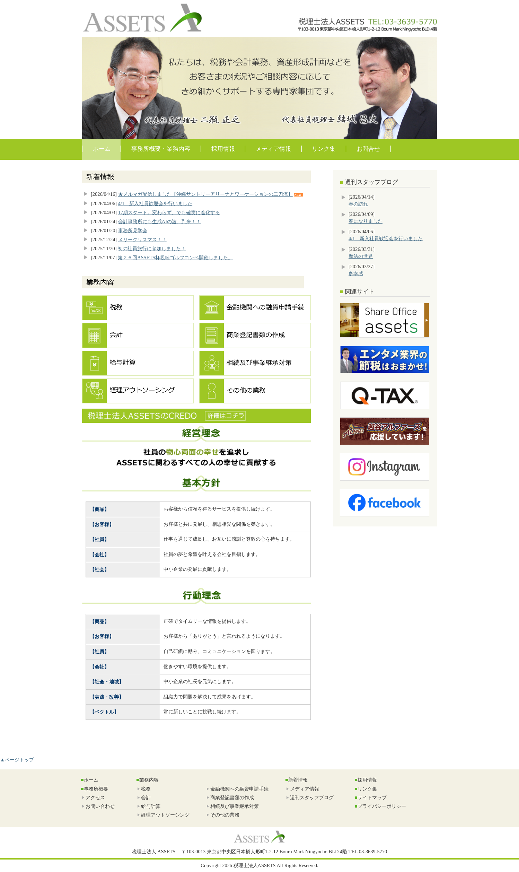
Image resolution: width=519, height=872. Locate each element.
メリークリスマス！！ (142, 239)
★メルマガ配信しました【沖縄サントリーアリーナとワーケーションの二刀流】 (205, 194)
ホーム (102, 149)
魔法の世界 (361, 256)
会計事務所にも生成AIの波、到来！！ (159, 221)
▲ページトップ (17, 759)
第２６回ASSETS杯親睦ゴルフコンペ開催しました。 (175, 257)
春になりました (365, 221)
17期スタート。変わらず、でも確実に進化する (169, 212)
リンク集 (323, 149)
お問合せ (368, 149)
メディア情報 (273, 149)
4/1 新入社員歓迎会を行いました (155, 203)
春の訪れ (358, 204)
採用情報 (223, 149)
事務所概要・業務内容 (160, 149)
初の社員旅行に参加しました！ (152, 248)
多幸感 (356, 273)
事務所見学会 (132, 230)
